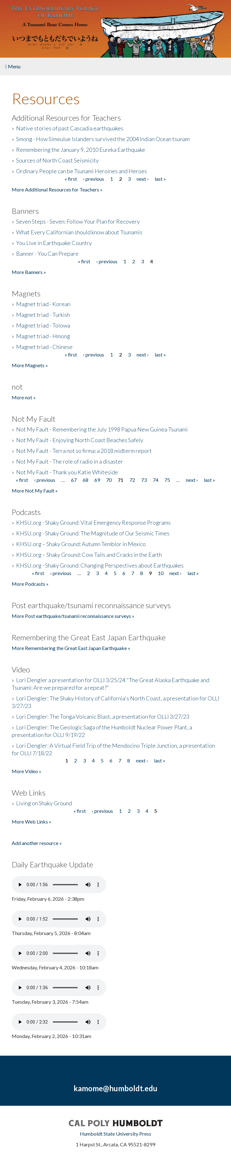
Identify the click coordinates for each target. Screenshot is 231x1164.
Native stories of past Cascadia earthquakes (69, 128)
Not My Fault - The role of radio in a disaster (69, 461)
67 (74, 480)
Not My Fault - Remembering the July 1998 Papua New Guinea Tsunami (102, 429)
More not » (24, 397)
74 (155, 480)
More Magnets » (30, 365)
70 (109, 480)
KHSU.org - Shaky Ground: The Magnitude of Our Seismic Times (92, 533)
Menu (13, 66)
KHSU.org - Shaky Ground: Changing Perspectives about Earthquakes (100, 565)
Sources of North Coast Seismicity (57, 160)
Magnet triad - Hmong (43, 336)
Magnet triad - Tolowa (43, 325)
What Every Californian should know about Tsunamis (79, 232)
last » (160, 179)
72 (132, 480)
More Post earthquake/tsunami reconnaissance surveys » (73, 616)
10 (160, 573)
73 (144, 480)
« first (71, 179)
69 (97, 480)
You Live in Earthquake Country (54, 242)
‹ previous (93, 179)
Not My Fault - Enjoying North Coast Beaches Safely (79, 440)
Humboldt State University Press (115, 1134)
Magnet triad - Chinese (44, 346)
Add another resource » (37, 843)
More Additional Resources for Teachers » (57, 189)
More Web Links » (31, 821)
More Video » (26, 771)
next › (143, 179)
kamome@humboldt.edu (115, 1088)
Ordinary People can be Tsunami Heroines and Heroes (81, 171)
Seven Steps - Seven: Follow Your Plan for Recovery (78, 221)
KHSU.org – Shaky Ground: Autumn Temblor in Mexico (81, 543)
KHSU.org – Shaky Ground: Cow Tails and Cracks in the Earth (89, 554)
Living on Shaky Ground (44, 803)
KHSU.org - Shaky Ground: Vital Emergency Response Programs (93, 522)
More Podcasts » (30, 584)
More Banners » (29, 272)
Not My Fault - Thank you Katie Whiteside (67, 472)
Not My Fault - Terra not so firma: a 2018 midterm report (84, 450)
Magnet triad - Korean (43, 303)
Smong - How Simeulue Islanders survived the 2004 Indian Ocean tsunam (103, 138)
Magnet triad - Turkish (43, 314)
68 (85, 480)
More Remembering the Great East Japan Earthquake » (71, 648)
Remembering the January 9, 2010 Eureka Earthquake (80, 149)
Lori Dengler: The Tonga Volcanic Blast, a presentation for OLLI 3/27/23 (102, 716)
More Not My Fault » (35, 491)
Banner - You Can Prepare (47, 253)
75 (167, 480)
